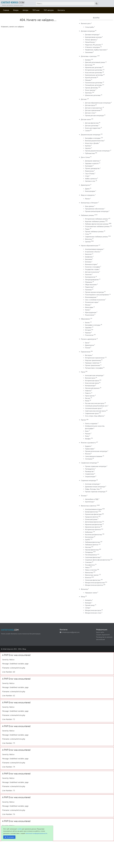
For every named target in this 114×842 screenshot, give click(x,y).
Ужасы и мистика (91, 570)
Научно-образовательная (89, 246)
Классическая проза (92, 383)
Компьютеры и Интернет (89, 203)
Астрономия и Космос (92, 252)
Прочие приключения (92, 365)
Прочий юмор (89, 605)
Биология (88, 254)
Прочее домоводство (92, 168)
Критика (88, 146)
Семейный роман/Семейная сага (96, 406)
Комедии (88, 603)
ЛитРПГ (87, 540)
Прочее (83, 420)
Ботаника (88, 262)
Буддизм (88, 446)
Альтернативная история (93, 509)
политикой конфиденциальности (36, 833)
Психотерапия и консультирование (97, 295)
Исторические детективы (93, 70)
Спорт (87, 176)
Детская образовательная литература (98, 103)
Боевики (88, 60)
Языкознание (89, 315)
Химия (87, 310)
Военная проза (90, 378)
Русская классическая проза (94, 403)
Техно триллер (90, 90)
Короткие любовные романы (95, 221)
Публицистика (90, 153)
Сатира (87, 608)
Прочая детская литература (94, 115)
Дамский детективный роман (95, 62)
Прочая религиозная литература (96, 451)
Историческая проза (92, 381)
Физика (87, 305)
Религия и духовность (88, 443)
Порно (87, 229)
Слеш (87, 234)
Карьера (88, 333)
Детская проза (90, 105)
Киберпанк (89, 532)
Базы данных (89, 206)
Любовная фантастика (92, 542)
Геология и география (92, 267)
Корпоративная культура (93, 37)
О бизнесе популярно (92, 47)
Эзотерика (88, 459)
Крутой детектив (90, 78)
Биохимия (88, 259)
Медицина (88, 282)
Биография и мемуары (92, 325)
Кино (87, 431)
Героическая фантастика (93, 514)
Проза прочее (90, 396)
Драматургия (85, 185)
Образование (85, 319)
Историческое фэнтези (93, 529)
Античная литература (92, 484)
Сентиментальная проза (93, 408)
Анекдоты (88, 600)
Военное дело (86, 23)
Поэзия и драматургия (88, 339)
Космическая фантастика (93, 535)
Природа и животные (92, 363)
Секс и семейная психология (95, 300)
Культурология (90, 277)
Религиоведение (90, 297)
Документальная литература (90, 135)
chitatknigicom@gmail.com (70, 632)
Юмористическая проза (93, 610)
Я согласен (10, 837)
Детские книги (86, 119)
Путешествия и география (94, 368)
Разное (87, 199)
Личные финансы (91, 40)
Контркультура (90, 386)
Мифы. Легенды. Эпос (92, 489)
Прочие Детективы (91, 88)
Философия (89, 307)
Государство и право (92, 269)
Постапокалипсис (91, 555)
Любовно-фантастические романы (96, 224)
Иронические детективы (93, 67)
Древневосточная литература (95, 487)
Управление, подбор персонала (95, 50)
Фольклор (84, 589)
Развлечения (89, 171)
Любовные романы (87, 215)
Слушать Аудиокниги (103, 635)
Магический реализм (92, 388)
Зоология (88, 274)
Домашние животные (92, 161)
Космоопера (89, 537)
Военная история (91, 264)
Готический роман (91, 519)
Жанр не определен (88, 195)
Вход (24, 649)
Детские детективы (91, 126)
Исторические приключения (94, 358)
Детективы (88, 65)
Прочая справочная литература (95, 466)
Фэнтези (88, 577)
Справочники (89, 474)
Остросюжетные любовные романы (97, 226)
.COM (12, 2)
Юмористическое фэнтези (94, 585)
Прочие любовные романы (94, 232)
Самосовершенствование (93, 456)
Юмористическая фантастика (95, 583)
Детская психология (92, 272)
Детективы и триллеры (89, 56)
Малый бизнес (90, 42)
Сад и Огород (89, 173)
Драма (87, 189)
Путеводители (90, 469)
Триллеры (88, 93)
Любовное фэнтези (91, 545)
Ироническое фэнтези (92, 527)
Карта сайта (100, 632)
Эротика (88, 242)
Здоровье (88, 328)
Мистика (88, 547)
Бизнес (87, 323)
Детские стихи (90, 113)
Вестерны (88, 355)
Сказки (87, 131)
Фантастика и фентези (88, 506)
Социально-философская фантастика (97, 560)
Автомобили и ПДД (91, 499)
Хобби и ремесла (91, 179)
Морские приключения (93, 360)
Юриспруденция (90, 312)
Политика (88, 290)
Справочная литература (89, 463)
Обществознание (91, 285)
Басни (87, 343)
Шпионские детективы (92, 95)
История (88, 330)
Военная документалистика (94, 141)
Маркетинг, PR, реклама (93, 45)
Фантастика (89, 573)
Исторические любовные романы (96, 219)
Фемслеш (88, 239)
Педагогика (89, 287)
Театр (87, 436)
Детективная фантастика (93, 522)
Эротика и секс (90, 181)
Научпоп (88, 148)
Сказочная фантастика (92, 557)
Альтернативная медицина (94, 249)
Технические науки (91, 302)
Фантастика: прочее (92, 575)
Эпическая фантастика (92, 580)
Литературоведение (92, 280)
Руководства (89, 471)
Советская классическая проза (95, 411)
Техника (83, 496)
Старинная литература (88, 480)
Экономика (89, 52)
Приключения (85, 352)
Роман (87, 401)
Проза (83, 372)
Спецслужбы (89, 27)
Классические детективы (93, 73)
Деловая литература (88, 31)
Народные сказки (91, 593)
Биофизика (89, 257)
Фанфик (88, 439)
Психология (89, 335)
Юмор (83, 597)
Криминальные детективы (94, 75)
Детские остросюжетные (93, 108)
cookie (19, 829)
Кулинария (88, 166)
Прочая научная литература (94, 292)
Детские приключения (92, 110)
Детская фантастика (92, 123)
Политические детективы (93, 83)
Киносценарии (90, 191)
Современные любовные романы (96, 237)
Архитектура (89, 502)
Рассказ (87, 398)
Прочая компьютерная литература (96, 211)
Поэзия (87, 348)
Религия (88, 454)
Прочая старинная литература (95, 492)
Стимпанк (88, 562)
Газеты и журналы (91, 423)
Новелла (88, 391)
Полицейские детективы (93, 85)
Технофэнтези (90, 565)
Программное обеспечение (94, 209)
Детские (84, 99)
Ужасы (87, 567)
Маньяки (88, 80)
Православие (89, 449)
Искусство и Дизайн (92, 143)
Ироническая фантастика (93, 524)
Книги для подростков (92, 128)
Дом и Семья (85, 157)
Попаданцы (89, 552)
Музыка (87, 434)
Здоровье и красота (91, 163)
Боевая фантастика (91, 512)
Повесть (88, 393)
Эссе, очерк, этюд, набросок (94, 416)
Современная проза (92, 413)
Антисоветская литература (94, 375)
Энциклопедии (90, 477)
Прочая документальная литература (97, 151)
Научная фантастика (92, 550)
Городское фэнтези (91, 517)
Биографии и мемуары (92, 138)
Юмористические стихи (93, 613)
